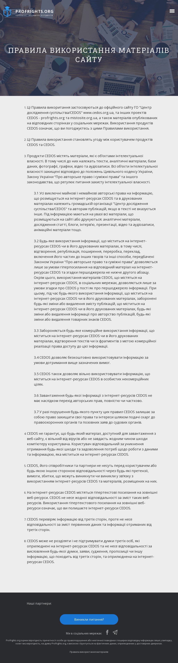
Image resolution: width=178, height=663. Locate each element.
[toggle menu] (172, 11)
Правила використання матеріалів (89, 651)
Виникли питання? (89, 619)
